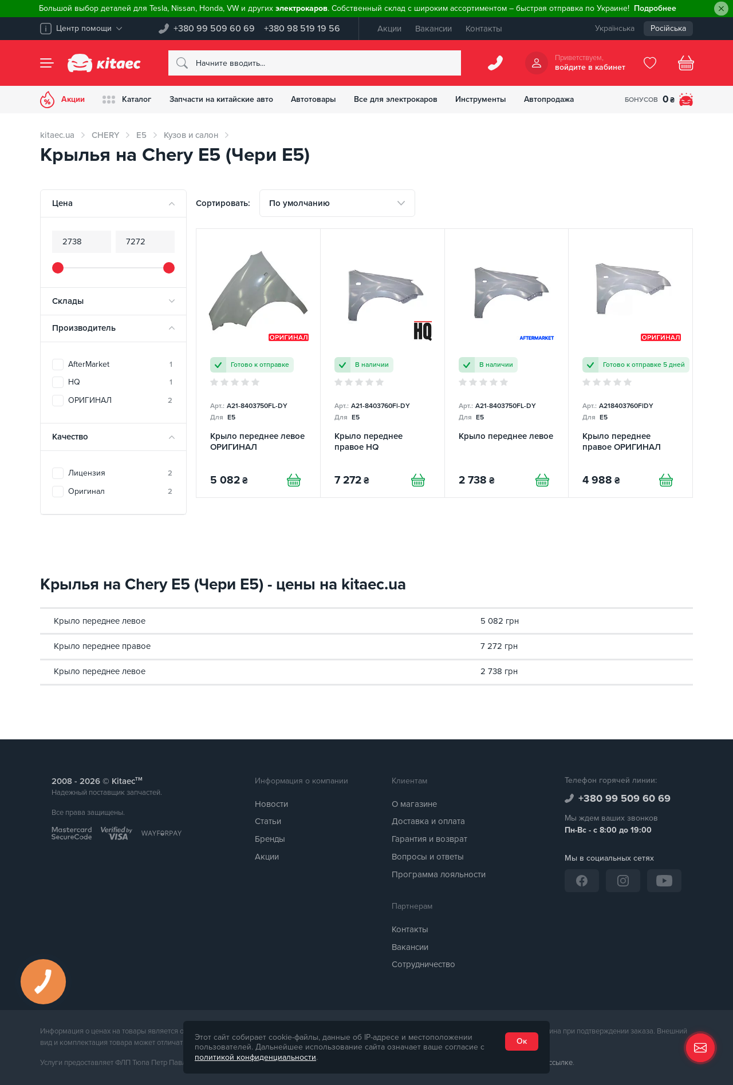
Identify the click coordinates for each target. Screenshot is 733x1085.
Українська (615, 28)
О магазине (414, 804)
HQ (120, 382)
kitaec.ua (57, 135)
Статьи (268, 822)
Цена (62, 203)
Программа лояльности (439, 874)
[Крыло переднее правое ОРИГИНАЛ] (630, 363)
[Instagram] (623, 880)
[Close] (721, 9)
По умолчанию (299, 203)
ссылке (561, 1063)
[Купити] (293, 480)
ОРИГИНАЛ (120, 400)
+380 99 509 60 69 (214, 28)
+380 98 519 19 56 (302, 28)
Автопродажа (557, 99)
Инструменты (488, 99)
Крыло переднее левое (99, 621)
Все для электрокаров (402, 99)
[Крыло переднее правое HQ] (382, 363)
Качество (70, 436)
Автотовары (319, 99)
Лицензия (120, 473)
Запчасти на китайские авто (224, 99)
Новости (271, 804)
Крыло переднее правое (102, 646)
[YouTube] (664, 880)
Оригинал (120, 491)
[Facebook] (582, 880)
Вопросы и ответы (428, 857)
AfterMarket (120, 364)
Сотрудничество (423, 965)
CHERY (105, 135)
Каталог (128, 99)
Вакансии (433, 28)
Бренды (270, 839)
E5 (141, 135)
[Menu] (47, 63)
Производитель (84, 328)
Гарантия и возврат (429, 839)
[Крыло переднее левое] (507, 363)
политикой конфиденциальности (255, 1057)
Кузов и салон (191, 135)
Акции (389, 28)
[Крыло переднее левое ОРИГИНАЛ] (258, 363)
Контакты (484, 28)
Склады (68, 301)
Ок (522, 1041)
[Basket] (686, 63)
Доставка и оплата (428, 822)
